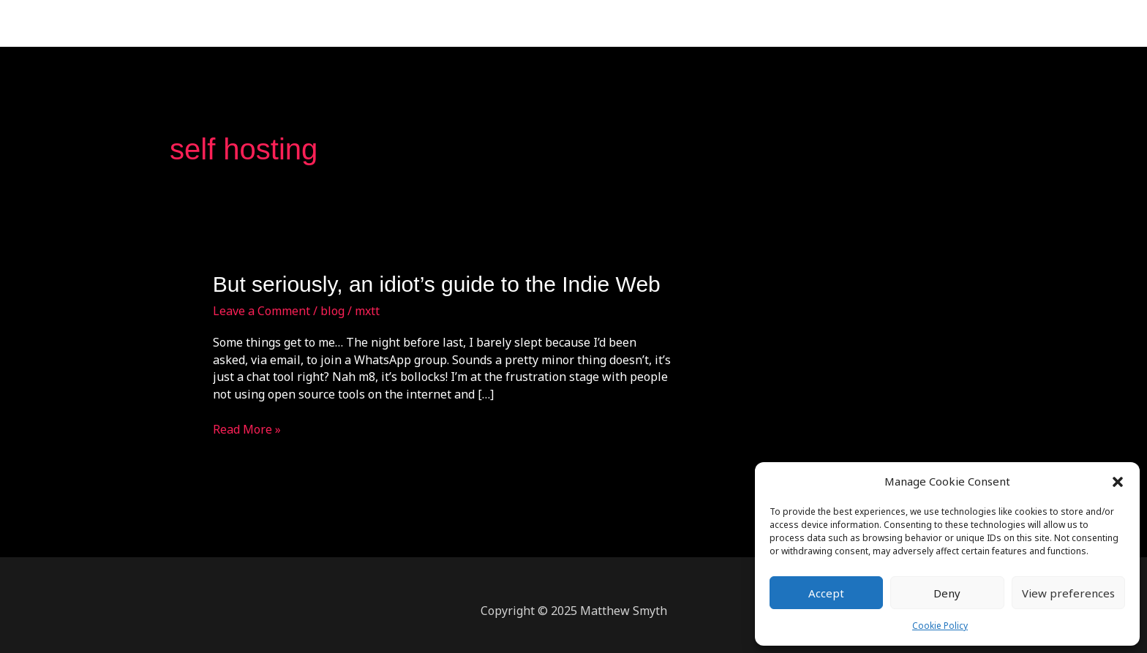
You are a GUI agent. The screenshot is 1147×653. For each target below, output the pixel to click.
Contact (792, 23)
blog (332, 311)
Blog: (850, 23)
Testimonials (712, 23)
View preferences (1068, 593)
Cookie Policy (940, 625)
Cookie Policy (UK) (951, 23)
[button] (1117, 482)
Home (637, 23)
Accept (826, 593)
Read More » (247, 429)
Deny (946, 593)
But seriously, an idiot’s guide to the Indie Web (437, 284)
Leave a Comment (261, 311)
